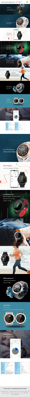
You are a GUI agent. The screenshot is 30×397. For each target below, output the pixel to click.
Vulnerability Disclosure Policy (19, 388)
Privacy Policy (7, 388)
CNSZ (21, 393)
